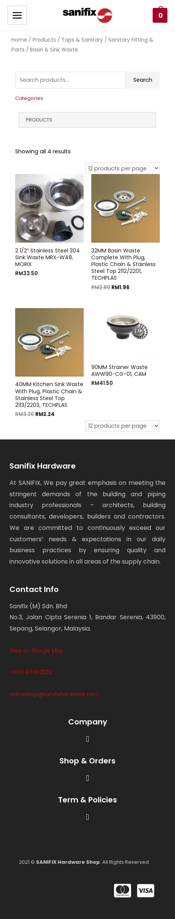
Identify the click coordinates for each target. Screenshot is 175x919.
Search (142, 80)
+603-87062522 (30, 672)
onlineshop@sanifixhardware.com (54, 694)
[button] (87, 739)
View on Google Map (36, 650)
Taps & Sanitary (82, 40)
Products (44, 40)
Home (19, 40)
